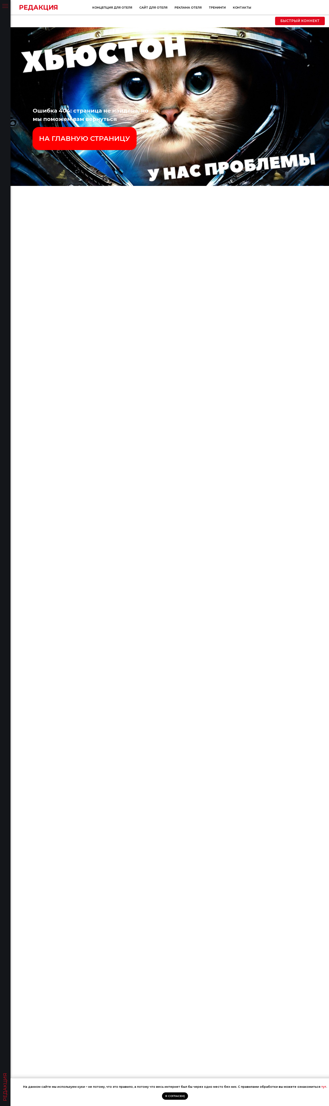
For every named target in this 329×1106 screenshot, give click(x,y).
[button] (300, 21)
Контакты (311, 7)
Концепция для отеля (182, 7)
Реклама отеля (257, 7)
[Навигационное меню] (5, 6)
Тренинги (286, 7)
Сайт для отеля (223, 7)
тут (323, 1087)
